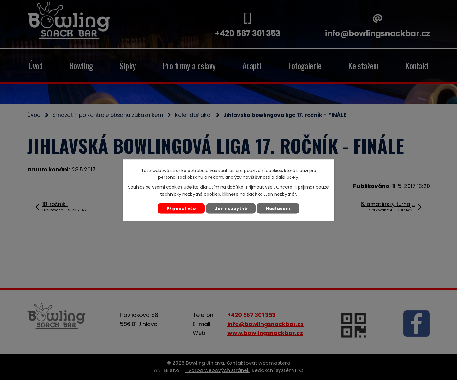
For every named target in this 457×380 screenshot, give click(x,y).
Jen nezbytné (231, 208)
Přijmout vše (181, 208)
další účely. (287, 177)
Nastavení (278, 208)
